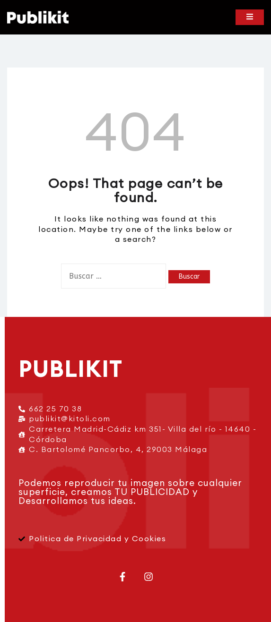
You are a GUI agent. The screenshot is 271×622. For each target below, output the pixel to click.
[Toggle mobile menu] (250, 17)
